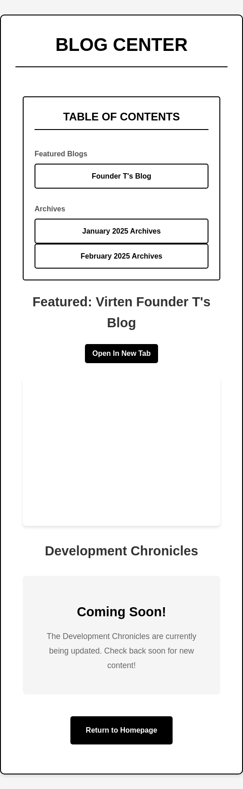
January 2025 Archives (121, 231)
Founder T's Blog (121, 176)
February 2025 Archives (122, 256)
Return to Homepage (121, 730)
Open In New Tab (121, 353)
